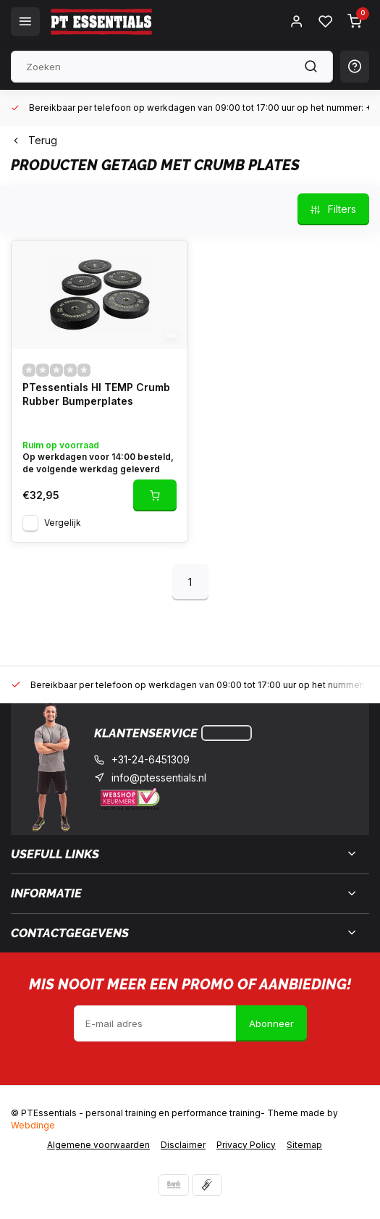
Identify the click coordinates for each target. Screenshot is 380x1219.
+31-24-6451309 (150, 759)
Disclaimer (183, 1144)
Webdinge (33, 1125)
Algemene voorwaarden (98, 1144)
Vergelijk (62, 522)
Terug (34, 140)
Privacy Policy (246, 1144)
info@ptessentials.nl (158, 777)
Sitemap (304, 1144)
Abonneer (271, 1023)
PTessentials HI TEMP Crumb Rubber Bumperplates (96, 394)
